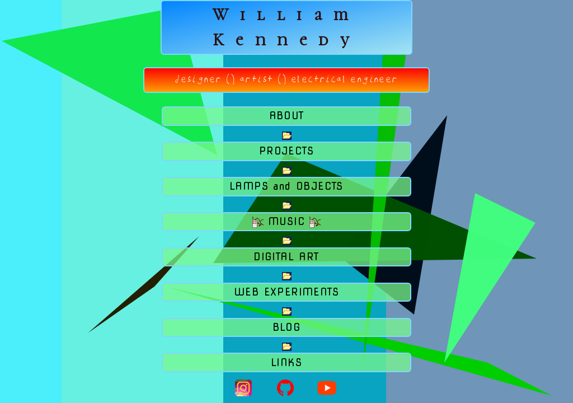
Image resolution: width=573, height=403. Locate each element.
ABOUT (286, 115)
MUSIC (286, 221)
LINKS (286, 362)
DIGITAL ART (286, 257)
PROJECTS (286, 151)
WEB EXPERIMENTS (286, 292)
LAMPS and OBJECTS (286, 186)
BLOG (287, 327)
